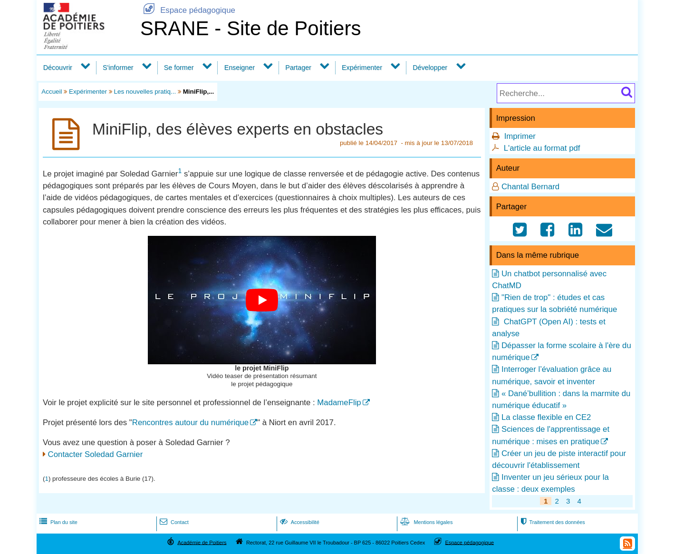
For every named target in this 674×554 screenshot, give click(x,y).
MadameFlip (339, 402)
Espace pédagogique (187, 10)
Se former (179, 67)
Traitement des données (552, 522)
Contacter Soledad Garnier (95, 454)
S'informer (118, 67)
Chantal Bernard (530, 186)
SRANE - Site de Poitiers (250, 28)
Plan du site (57, 522)
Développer (430, 67)
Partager (298, 67)
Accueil (51, 91)
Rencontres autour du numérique (190, 422)
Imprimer (520, 136)
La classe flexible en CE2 (546, 417)
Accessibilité (298, 522)
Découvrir (57, 67)
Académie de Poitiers (201, 542)
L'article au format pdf (542, 148)
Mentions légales (425, 522)
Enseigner (239, 67)
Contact (173, 522)
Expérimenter (362, 67)
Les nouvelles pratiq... (145, 91)
